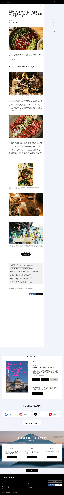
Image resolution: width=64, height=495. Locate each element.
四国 (2, 487)
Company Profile (19, 486)
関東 (2, 485)
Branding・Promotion (33, 481)
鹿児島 (54, 31)
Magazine (17, 481)
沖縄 (2, 488)
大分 (53, 25)
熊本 (53, 22)
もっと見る (36, 379)
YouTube (54, 414)
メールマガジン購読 (32, 470)
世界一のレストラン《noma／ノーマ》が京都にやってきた (22, 265)
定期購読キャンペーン (55, 481)
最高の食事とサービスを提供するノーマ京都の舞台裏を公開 (22, 277)
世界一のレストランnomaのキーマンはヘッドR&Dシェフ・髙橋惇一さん (24, 271)
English (60, 477)
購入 (45, 379)
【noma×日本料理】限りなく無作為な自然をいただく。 (21, 274)
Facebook (10, 414)
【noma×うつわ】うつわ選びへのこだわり (19, 281)
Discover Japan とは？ (31, 483)
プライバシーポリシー (31, 487)
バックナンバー (17, 483)
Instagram (25, 414)
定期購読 (54, 379)
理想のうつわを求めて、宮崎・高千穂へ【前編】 (20, 278)
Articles (4, 481)
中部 (8, 485)
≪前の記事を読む (12, 59)
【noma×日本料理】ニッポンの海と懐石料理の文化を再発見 (22, 268)
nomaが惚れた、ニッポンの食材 (17, 272)
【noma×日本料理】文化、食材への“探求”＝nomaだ (20, 275)
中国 (8, 486)
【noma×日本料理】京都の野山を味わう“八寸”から (20, 267)
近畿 (2, 486)
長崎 (53, 19)
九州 (8, 487)
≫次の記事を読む (26, 254)
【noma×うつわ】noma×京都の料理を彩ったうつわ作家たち (22, 282)
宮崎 (53, 28)
